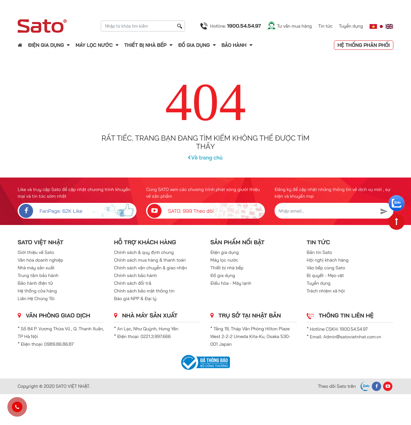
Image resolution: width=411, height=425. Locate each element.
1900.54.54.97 (354, 329)
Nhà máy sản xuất (36, 268)
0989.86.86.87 (59, 344)
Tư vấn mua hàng (294, 26)
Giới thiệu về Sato (36, 252)
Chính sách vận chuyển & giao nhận (150, 268)
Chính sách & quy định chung (144, 252)
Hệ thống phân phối (363, 45)
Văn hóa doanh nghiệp (40, 260)
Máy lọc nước (93, 45)
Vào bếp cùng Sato (326, 268)
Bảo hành (235, 45)
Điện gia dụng (46, 45)
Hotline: (235, 25)
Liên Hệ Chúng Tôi (36, 298)
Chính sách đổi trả (132, 283)
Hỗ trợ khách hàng (145, 242)
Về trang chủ (205, 158)
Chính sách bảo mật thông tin (144, 291)
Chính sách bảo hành (135, 275)
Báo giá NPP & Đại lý (135, 298)
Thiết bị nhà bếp (145, 45)
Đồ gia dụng (194, 45)
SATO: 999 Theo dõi (180, 211)
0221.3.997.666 (156, 336)
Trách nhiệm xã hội (326, 291)
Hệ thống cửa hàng (37, 291)
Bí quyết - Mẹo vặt (325, 275)
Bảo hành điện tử (35, 283)
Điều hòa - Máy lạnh (230, 283)
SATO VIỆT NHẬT (40, 242)
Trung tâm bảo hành (38, 275)
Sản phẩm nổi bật (237, 242)
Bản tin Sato (319, 252)
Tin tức (325, 26)
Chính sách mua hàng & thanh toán (150, 260)
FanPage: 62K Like (50, 211)
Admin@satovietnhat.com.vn (352, 337)
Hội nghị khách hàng (327, 260)
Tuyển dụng (351, 26)
